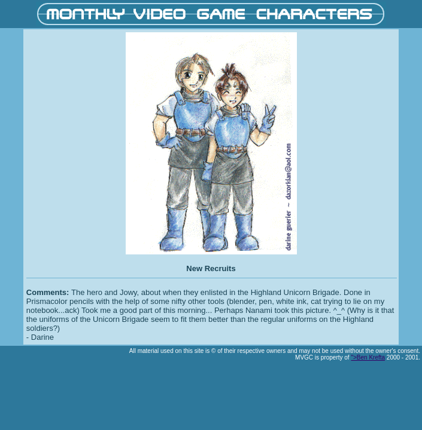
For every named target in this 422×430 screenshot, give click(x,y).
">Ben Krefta (368, 357)
